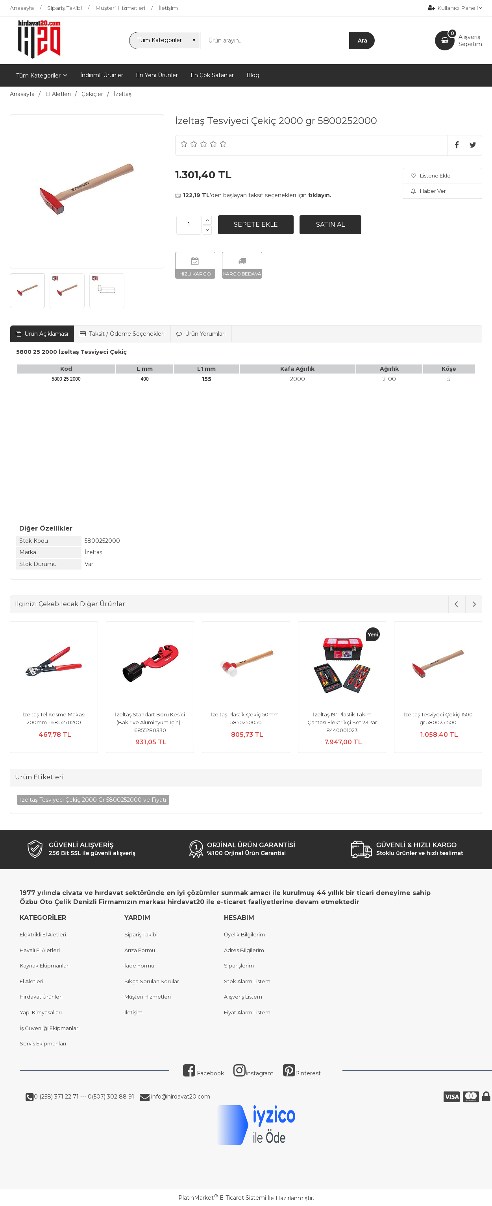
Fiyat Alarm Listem (247, 1012)
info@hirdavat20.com (180, 1096)
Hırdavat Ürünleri (41, 996)
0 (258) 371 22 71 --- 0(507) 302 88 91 (84, 1096)
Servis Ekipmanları (43, 1043)
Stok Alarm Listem (247, 981)
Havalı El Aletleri (40, 950)
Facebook (203, 1073)
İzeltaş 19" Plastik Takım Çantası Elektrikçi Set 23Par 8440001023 (342, 722)
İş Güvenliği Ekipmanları (50, 1028)
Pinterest (302, 1073)
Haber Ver (428, 191)
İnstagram (253, 1073)
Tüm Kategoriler (38, 75)
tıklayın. (319, 195)
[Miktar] (189, 225)
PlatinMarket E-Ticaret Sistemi (222, 1197)
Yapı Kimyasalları (41, 1012)
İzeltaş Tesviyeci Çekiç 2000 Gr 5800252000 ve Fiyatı (93, 799)
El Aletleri (31, 981)
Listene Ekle (431, 175)
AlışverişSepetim (470, 40)
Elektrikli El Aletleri (43, 934)
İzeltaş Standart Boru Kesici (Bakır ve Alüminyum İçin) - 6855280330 (150, 722)
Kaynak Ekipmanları (45, 965)
